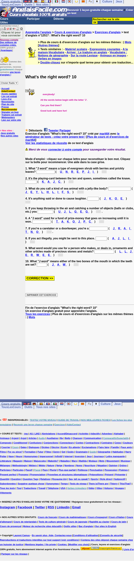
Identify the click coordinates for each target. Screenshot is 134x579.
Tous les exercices (37, 314)
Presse (5, 107)
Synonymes (52, 483)
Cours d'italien (117, 517)
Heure (19, 456)
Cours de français (47, 517)
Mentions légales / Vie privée (40, 544)
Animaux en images (113, 55)
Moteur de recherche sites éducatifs (42, 526)
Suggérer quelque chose (31, 483)
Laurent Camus (21, 535)
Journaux (99, 456)
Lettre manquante (115, 456)
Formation (30, 452)
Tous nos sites (45, 407)
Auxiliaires (52, 438)
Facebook (25, 507)
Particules (18, 470)
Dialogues (34, 447)
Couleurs (128, 442)
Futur (40, 452)
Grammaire (82, 452)
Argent (15, 438)
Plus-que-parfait (67, 470)
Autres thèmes (48, 45)
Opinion (113, 465)
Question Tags (30, 479)
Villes (99, 488)
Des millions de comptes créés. (9, 42)
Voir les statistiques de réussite (46, 143)
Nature (50, 465)
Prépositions (96, 474)
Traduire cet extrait (11, 114)
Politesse (83, 470)
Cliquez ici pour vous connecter (11, 34)
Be (61, 438)
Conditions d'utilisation (85, 535)
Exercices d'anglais (108, 32)
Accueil (5, 88)
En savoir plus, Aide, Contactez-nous (52, 535)
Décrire (55, 447)
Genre (56, 452)
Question (16, 479)
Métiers (33, 465)
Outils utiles (70, 526)
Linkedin (63, 507)
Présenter (120, 474)
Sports (94, 479)
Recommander (9, 109)
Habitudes (117, 452)
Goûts (70, 452)
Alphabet (119, 433)
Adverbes (107, 433)
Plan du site (7, 104)
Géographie (104, 452)
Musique (125, 461)
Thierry (114, 483)
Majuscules (40, 461)
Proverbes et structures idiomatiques (67, 474)
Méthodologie (19, 465)
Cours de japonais (77, 521)
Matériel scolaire (76, 49)
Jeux (117, 403)
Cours (4, 18)
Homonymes (31, 456)
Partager (65, 130)
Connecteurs (67, 442)
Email (76, 507)
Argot (24, 438)
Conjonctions (51, 442)
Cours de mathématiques (72, 517)
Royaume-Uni (59, 479)
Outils (28, 4)
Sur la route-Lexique (84, 55)
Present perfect (8, 474)
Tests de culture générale (52, 521)
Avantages (6, 50)
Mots (128, 42)
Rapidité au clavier (99, 521)
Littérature (5, 461)
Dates (24, 447)
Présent (109, 474)
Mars (74, 461)
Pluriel (53, 470)
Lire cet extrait (9, 96)
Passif (28, 470)
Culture (105, 403)
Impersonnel (46, 456)
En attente (74, 447)
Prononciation (37, 474)
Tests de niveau (78, 483)
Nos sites (42, 4)
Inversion (80, 456)
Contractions (92, 442)
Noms (79, 465)
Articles (32, 438)
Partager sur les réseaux (14, 554)
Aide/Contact (8, 91)
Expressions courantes (105, 49)
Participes (5, 470)
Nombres (69, 465)
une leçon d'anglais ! (10, 73)
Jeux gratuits (8, 133)
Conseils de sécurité (111, 535)
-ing (26, 433)
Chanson (77, 438)
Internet (68, 456)
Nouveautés (7, 101)
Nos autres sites (9, 135)
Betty (68, 438)
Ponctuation (96, 470)
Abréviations (48, 433)
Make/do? (53, 461)
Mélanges (5, 465)
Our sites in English (105, 526)
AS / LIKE (35, 433)
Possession (111, 470)
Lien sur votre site (11, 120)
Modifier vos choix (79, 544)
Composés (6, 442)
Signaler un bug (9, 112)
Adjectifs (95, 433)
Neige (59, 465)
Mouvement (112, 461)
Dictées (45, 447)
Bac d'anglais (86, 526)
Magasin (17, 461)
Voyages (119, 488)
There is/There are (98, 483)
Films (3, 452)
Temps (64, 483)
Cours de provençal (10, 526)
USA (63, 488)
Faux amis (126, 447)
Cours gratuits (10, 403)
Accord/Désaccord (67, 433)
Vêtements (6, 492)
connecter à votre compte (65, 149)
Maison (28, 461)
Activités (83, 433)
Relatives (45, 479)
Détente (59, 18)
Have (11, 456)
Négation (102, 465)
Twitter (40, 507)
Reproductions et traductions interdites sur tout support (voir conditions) (39, 540)
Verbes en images (49, 58)
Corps (117, 442)
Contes (79, 442)
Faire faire (103, 447)
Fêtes (48, 452)
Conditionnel (20, 442)
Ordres (123, 465)
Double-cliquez (50, 62)
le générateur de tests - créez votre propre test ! (72, 135)
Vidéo (91, 488)
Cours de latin (118, 521)
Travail (41, 488)
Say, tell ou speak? (79, 479)
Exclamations (89, 447)
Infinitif (58, 456)
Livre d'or (6, 99)
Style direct (106, 479)
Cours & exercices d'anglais (73, 32)
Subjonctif (119, 479)
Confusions (35, 442)
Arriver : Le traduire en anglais (87, 52)
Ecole (64, 447)
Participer (33, 18)
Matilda (83, 461)
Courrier (5, 447)
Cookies (62, 544)
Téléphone (53, 488)
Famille (115, 447)
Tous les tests (7, 488)
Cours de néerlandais (25, 521)
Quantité (4, 479)
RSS (51, 507)
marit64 (104, 133)
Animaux (5, 438)
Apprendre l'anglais (38, 32)
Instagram (7, 507)
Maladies (65, 461)
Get (63, 452)
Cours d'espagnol (97, 517)
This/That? (125, 483)
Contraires (107, 442)
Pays (45, 470)
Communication (92, 438)
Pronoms (23, 474)
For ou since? (15, 452)
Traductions (30, 488)
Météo (42, 465)
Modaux (93, 461)
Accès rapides (9, 93)
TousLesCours (11, 4)
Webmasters (8, 117)
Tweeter (53, 130)
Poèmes (123, 470)
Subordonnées (8, 483)
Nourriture (89, 465)
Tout (19, 488)
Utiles (4, 22)
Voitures (108, 488)
